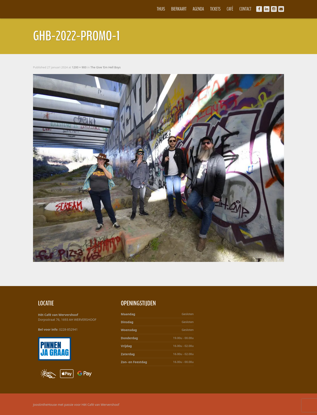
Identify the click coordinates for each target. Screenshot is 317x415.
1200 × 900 (79, 67)
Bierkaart (179, 9)
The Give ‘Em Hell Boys (105, 67)
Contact (245, 9)
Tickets (215, 9)
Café (230, 9)
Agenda (198, 9)
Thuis (161, 9)
